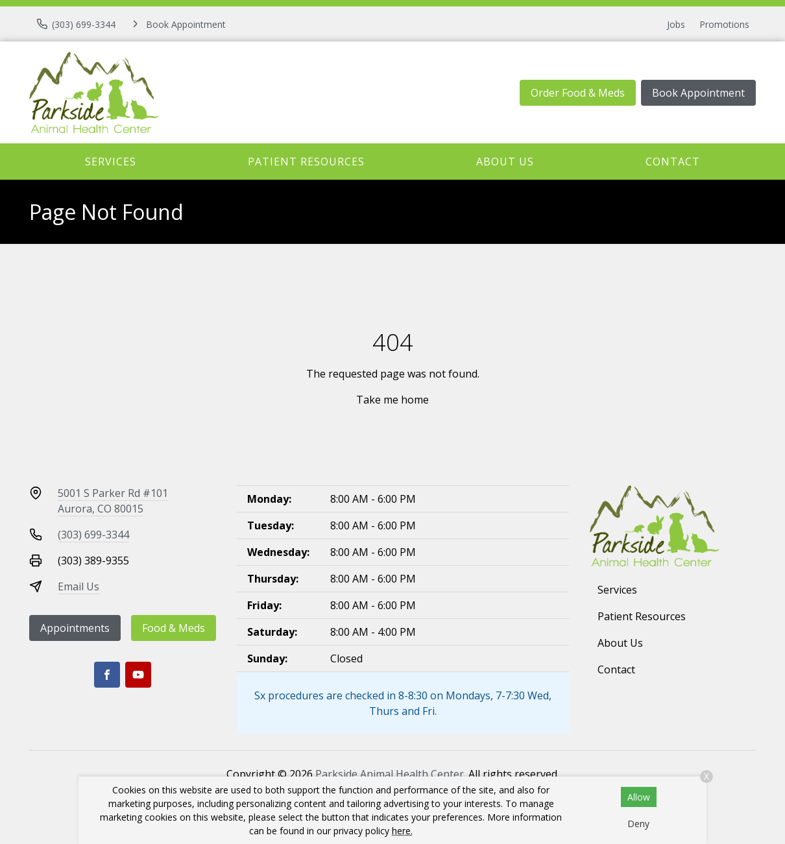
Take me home (392, 399)
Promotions (724, 24)
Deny (638, 823)
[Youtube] (138, 675)
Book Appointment (698, 93)
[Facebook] (107, 675)
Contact (673, 161)
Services (110, 161)
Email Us (78, 586)
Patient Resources (306, 161)
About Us (505, 161)
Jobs (676, 24)
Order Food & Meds (578, 93)
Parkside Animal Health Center (389, 774)
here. (402, 831)
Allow (638, 797)
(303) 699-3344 (93, 534)
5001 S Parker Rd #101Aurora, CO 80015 (113, 501)
